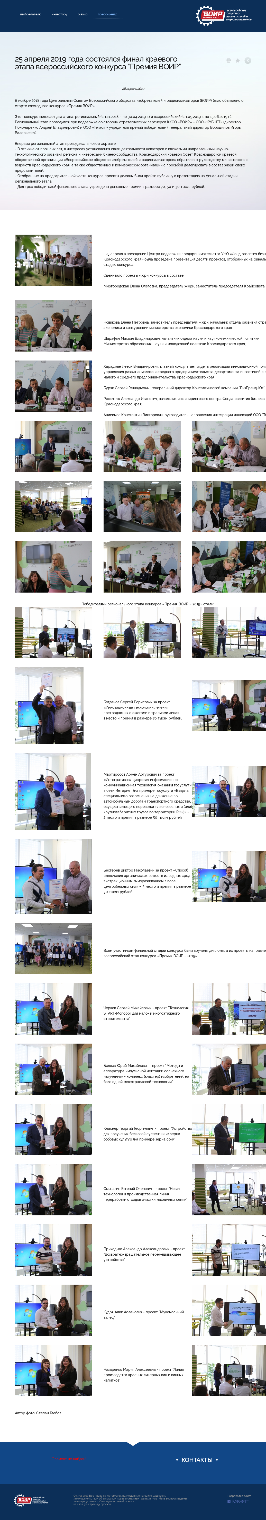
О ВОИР (83, 14)
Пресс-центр (107, 14)
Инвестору (60, 14)
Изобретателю (30, 14)
